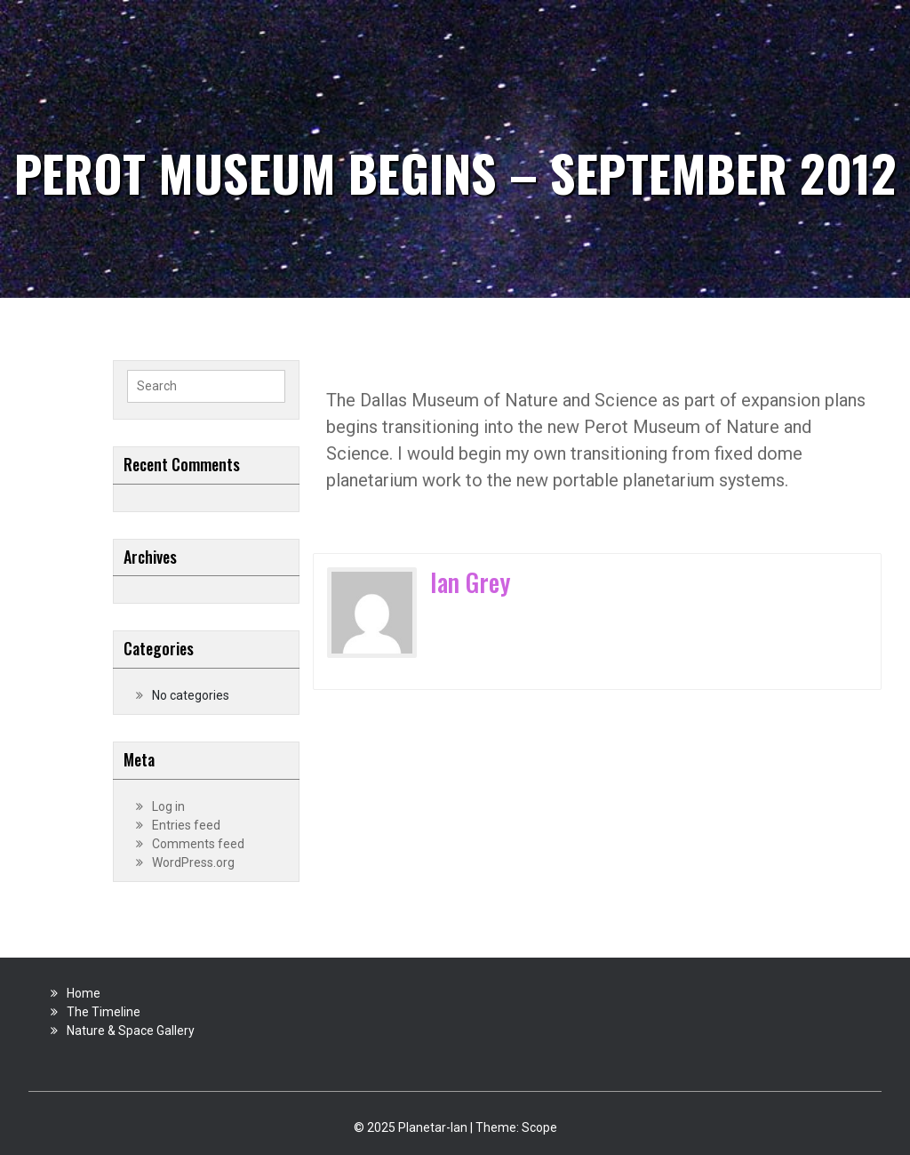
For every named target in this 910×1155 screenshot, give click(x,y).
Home (83, 993)
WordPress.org (193, 862)
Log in (168, 806)
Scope (539, 1127)
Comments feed (198, 844)
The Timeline (103, 1012)
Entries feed (186, 825)
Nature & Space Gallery (131, 1030)
